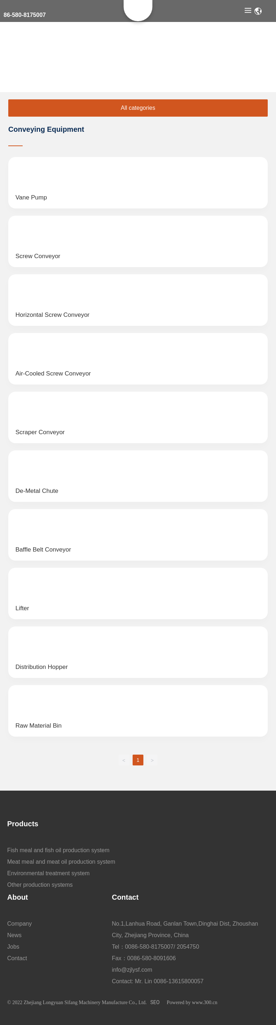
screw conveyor (37, 256)
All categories (138, 108)
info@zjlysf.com (132, 970)
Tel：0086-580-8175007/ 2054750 (155, 947)
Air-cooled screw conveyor (53, 373)
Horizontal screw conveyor (52, 314)
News (14, 935)
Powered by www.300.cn (192, 1002)
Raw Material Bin (38, 725)
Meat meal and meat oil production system (61, 862)
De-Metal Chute (36, 490)
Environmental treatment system (48, 873)
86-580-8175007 (25, 15)
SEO (155, 1002)
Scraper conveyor (40, 432)
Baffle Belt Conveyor (43, 549)
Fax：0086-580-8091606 (144, 958)
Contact (17, 958)
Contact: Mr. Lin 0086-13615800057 (157, 981)
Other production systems (40, 885)
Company (19, 924)
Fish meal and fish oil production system (58, 850)
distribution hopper (41, 667)
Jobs (13, 947)
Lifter (22, 608)
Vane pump (31, 197)
